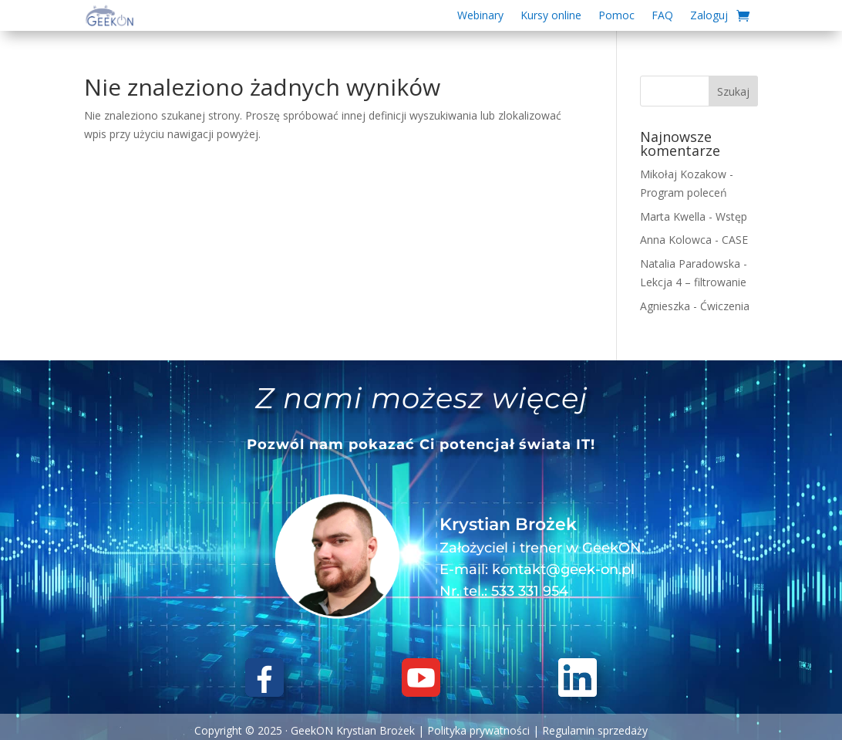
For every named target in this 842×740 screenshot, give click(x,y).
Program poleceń (683, 192)
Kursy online (550, 16)
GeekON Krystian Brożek (353, 730)
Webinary (480, 16)
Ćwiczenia (724, 306)
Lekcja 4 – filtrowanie (693, 282)
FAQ (662, 16)
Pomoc (616, 16)
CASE (735, 239)
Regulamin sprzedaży (595, 730)
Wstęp (731, 216)
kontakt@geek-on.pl (563, 569)
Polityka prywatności (478, 730)
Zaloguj (709, 16)
